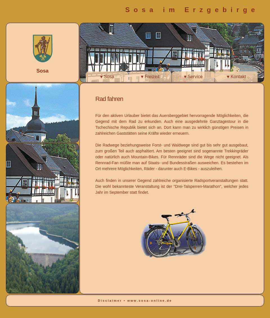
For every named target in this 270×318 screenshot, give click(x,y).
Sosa (107, 76)
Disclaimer (111, 300)
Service (193, 76)
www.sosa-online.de (149, 300)
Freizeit (150, 76)
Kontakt (236, 76)
